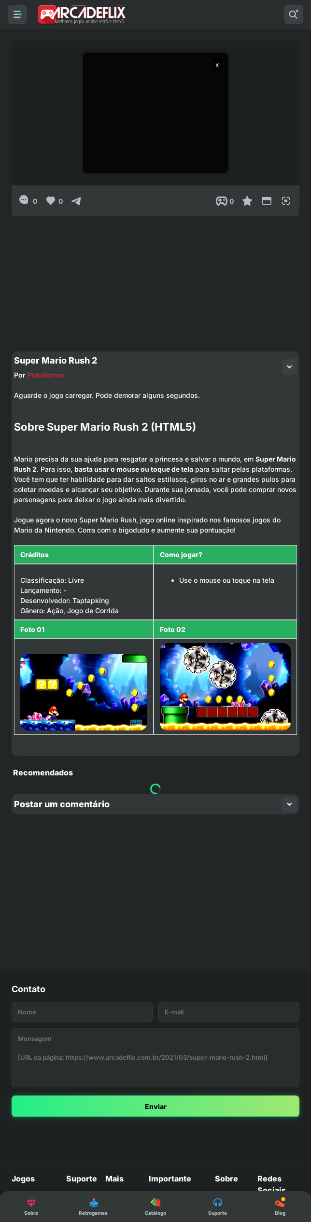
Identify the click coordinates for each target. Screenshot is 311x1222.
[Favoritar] (247, 201)
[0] (28, 201)
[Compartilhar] (76, 201)
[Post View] (225, 201)
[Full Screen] (286, 201)
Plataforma (43, 372)
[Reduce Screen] (266, 201)
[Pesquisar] (293, 14)
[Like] (54, 201)
